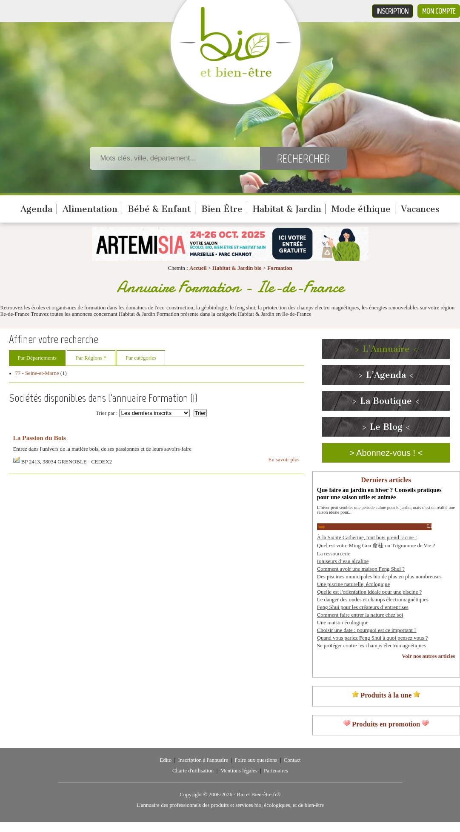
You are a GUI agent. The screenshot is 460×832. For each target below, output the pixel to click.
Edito (165, 760)
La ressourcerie (334, 554)
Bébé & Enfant (159, 209)
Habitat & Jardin (287, 209)
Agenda (36, 209)
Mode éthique (361, 209)
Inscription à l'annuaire (203, 760)
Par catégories (141, 358)
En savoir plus (284, 460)
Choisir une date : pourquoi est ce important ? (367, 630)
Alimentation (90, 209)
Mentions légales (238, 771)
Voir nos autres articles (428, 656)
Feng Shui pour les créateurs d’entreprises (363, 607)
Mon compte (438, 11)
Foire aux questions (255, 760)
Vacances (420, 209)
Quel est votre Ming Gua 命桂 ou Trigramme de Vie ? (376, 546)
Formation (279, 268)
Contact (292, 760)
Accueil (198, 268)
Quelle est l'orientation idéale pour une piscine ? (369, 592)
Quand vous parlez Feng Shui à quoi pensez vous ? (372, 638)
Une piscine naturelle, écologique (353, 584)
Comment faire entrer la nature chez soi (360, 615)
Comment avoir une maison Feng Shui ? (361, 569)
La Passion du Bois (39, 437)
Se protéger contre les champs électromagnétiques (371, 646)
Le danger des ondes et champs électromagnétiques (373, 600)
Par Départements (37, 358)
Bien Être (222, 209)
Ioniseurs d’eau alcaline (343, 561)
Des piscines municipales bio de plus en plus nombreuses (379, 577)
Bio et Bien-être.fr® (258, 795)
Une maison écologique (343, 623)
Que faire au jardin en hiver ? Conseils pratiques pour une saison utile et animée (379, 493)
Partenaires (276, 771)
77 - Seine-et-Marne (37, 373)
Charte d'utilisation (193, 771)
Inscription (393, 11)
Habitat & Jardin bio (237, 268)
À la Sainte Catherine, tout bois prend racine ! (367, 537)
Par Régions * (91, 358)
